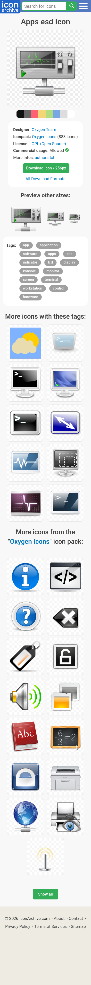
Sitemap (78, 926)
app (26, 245)
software (30, 254)
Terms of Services (50, 926)
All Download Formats (45, 178)
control (58, 288)
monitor (53, 271)
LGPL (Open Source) (48, 143)
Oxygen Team (44, 129)
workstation (32, 288)
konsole (29, 271)
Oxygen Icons (44, 136)
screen (28, 279)
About (59, 918)
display (69, 262)
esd (70, 254)
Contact (76, 918)
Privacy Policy (17, 926)
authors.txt (44, 157)
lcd (50, 262)
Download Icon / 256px (46, 168)
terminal (51, 279)
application (49, 245)
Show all (45, 894)
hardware (30, 297)
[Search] (71, 6)
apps (52, 254)
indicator (30, 262)
